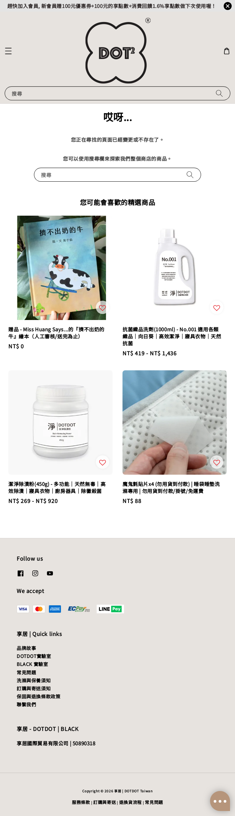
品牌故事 (26, 648)
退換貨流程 (130, 802)
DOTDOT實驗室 (34, 656)
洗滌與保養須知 (34, 680)
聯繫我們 (26, 704)
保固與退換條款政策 (38, 696)
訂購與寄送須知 (34, 688)
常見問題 (26, 672)
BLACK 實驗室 (32, 664)
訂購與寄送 (104, 802)
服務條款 (81, 802)
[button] (8, 51)
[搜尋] (219, 93)
